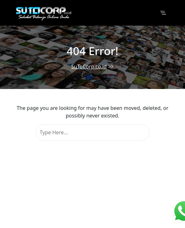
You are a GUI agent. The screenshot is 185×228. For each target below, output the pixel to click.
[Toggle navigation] (163, 13)
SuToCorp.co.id (89, 66)
